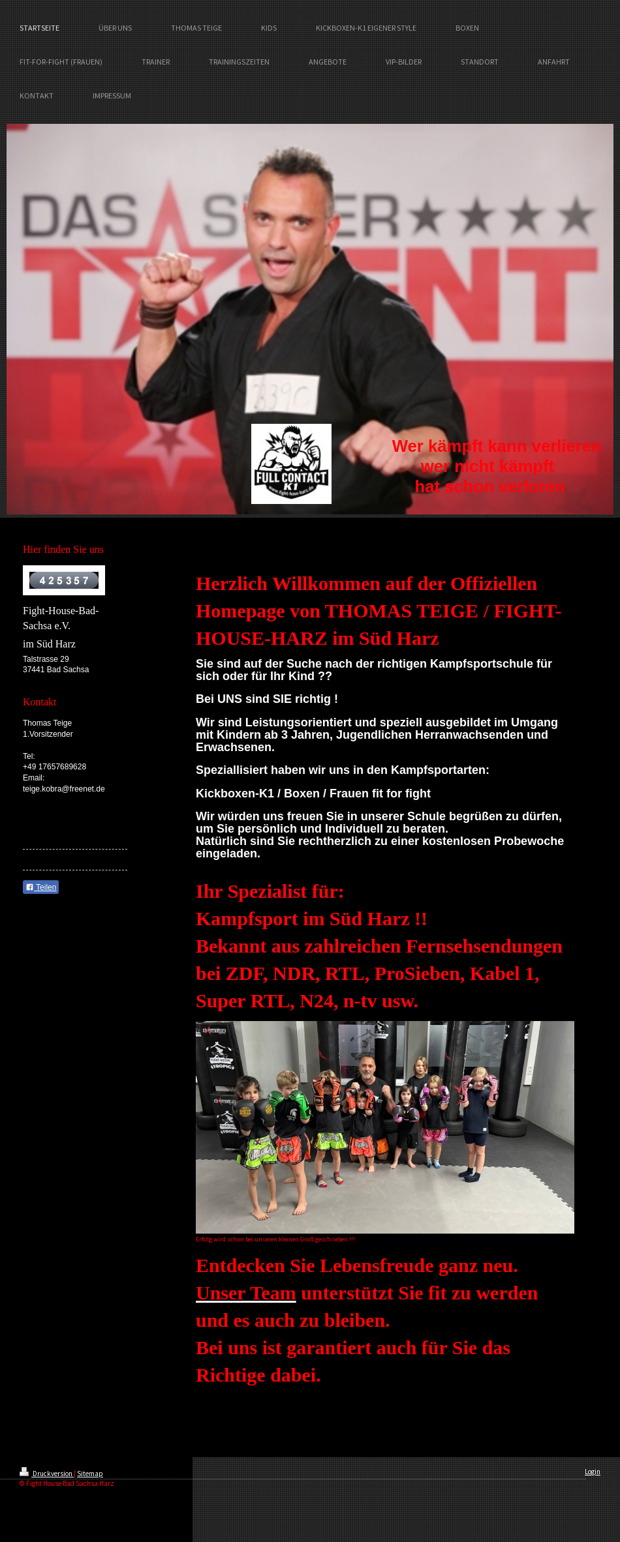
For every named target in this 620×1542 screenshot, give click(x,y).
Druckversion (47, 1473)
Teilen (40, 887)
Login (592, 1471)
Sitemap (90, 1473)
